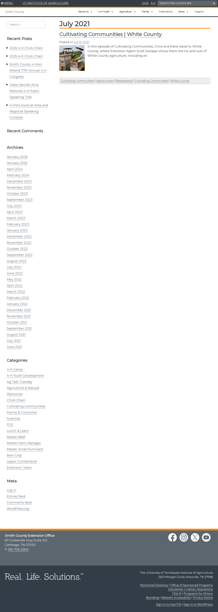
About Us (83, 11)
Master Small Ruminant (25, 449)
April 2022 (14, 285)
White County (180, 80)
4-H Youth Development (25, 376)
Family (145, 11)
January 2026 (17, 157)
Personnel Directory (154, 585)
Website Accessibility (176, 597)
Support (199, 11)
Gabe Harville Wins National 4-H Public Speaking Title (25, 91)
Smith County (14, 11)
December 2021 (19, 310)
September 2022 (20, 255)
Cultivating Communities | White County (110, 34)
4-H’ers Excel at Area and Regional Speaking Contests (29, 111)
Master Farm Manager (24, 443)
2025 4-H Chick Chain (26, 56)
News (181, 11)
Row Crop (14, 455)
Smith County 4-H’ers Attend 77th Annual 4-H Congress (28, 70)
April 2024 (15, 169)
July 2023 (14, 206)
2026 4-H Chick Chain (26, 48)
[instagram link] (184, 537)
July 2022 (14, 267)
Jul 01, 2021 (81, 42)
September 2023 (20, 200)
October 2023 (17, 193)
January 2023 (17, 230)
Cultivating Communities (26, 406)
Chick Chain (16, 400)
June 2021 (14, 347)
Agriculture (125, 11)
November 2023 (19, 187)
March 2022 (16, 292)
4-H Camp (15, 369)
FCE (10, 425)
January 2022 (17, 304)
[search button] (214, 3)
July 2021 (14, 341)
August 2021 (16, 334)
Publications (166, 11)
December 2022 (19, 236)
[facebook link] (172, 537)
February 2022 (18, 298)
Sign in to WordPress (198, 604)
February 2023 (18, 224)
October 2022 (17, 249)
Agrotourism (104, 80)
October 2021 (17, 322)
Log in (11, 490)
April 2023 (14, 212)
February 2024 (18, 175)
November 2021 (19, 316)
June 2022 (15, 273)
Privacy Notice (203, 597)
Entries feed (16, 496)
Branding (152, 597)
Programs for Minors (198, 593)
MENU (8, 3)
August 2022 (16, 261)
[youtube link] (206, 537)
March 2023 (16, 218)
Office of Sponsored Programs (191, 585)
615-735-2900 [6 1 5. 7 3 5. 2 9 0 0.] (18, 549)
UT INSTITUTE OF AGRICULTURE (46, 3)
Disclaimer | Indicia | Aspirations (190, 589)
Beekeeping (124, 80)
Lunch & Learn (18, 431)
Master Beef (16, 437)
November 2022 (19, 243)
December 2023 (19, 181)
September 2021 (19, 328)
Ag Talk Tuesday (19, 382)
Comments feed (19, 502)
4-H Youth (103, 11)
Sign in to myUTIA (168, 604)
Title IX (177, 593)
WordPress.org (18, 509)
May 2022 (14, 279)
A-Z (153, 3)
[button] (7, 3)
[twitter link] (195, 537)
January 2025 (17, 163)
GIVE (145, 3)
